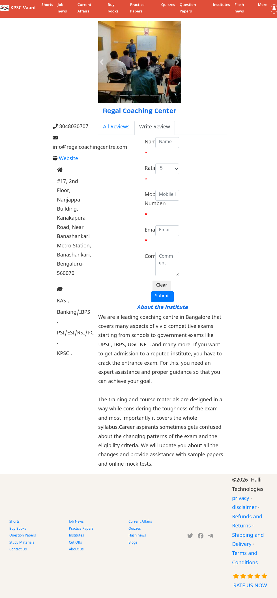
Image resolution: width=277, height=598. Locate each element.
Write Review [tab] (154, 127)
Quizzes (168, 5)
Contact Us (18, 550)
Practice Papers (137, 8)
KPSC (64, 354)
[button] (274, 9)
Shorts (47, 5)
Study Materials (21, 543)
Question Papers (188, 8)
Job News (76, 522)
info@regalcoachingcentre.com (71, 143)
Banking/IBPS (73, 317)
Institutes (221, 5)
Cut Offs (75, 543)
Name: (152, 142)
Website (68, 159)
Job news (62, 8)
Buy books (113, 8)
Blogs (132, 543)
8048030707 (70, 127)
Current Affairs (84, 8)
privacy (240, 499)
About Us (76, 550)
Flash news (239, 8)
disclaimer (244, 508)
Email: (152, 230)
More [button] (262, 5)
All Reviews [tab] (116, 127)
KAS (63, 301)
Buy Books (17, 529)
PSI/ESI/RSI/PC (75, 338)
